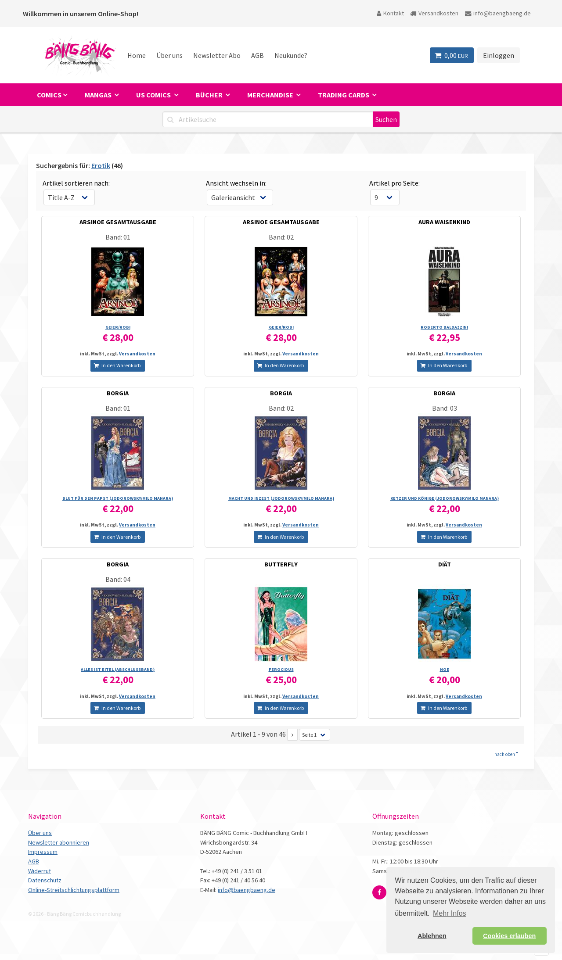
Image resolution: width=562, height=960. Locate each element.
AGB (257, 55)
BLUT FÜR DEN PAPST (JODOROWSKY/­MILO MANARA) (117, 498)
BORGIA (118, 393)
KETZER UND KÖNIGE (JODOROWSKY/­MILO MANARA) (444, 498)
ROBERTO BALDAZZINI (444, 327)
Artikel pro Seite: (394, 183)
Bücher (210, 94)
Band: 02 (281, 237)
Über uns (169, 55)
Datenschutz (44, 880)
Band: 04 (117, 579)
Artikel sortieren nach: (76, 183)
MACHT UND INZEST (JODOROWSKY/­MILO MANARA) (281, 498)
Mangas (99, 94)
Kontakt (390, 13)
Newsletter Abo (217, 55)
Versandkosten (434, 13)
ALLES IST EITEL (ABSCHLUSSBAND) (118, 669)
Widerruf (39, 871)
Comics (49, 94)
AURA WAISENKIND (444, 222)
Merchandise (271, 94)
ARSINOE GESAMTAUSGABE (117, 222)
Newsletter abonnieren (58, 842)
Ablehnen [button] (432, 935)
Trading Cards (344, 94)
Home (136, 55)
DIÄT (444, 564)
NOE (444, 669)
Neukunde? (290, 55)
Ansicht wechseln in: (236, 183)
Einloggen (498, 55)
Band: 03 (444, 408)
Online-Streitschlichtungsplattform (73, 890)
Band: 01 (117, 237)
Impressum (43, 852)
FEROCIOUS (281, 669)
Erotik (100, 165)
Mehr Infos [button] (449, 913)
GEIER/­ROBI (117, 327)
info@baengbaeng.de (498, 13)
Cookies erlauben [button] (509, 935)
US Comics (154, 94)
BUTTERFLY (281, 564)
